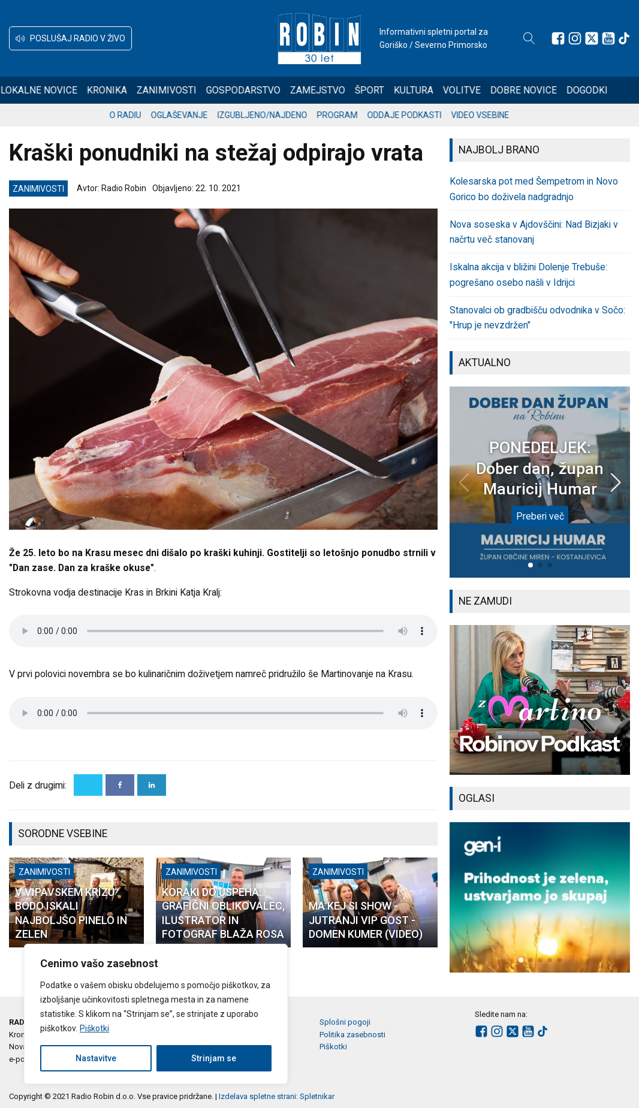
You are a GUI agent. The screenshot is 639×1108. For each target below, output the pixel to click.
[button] (70, 38)
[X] (88, 785)
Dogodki (602, 90)
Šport (385, 90)
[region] (156, 1014)
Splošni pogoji (345, 1022)
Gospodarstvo (259, 90)
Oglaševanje (189, 115)
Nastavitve (96, 1058)
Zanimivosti (182, 90)
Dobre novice (539, 90)
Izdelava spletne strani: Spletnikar (276, 1096)
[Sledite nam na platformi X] (591, 38)
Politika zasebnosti (352, 1034)
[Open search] (529, 38)
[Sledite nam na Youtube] (608, 38)
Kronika (123, 90)
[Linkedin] (151, 785)
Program (347, 115)
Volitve (477, 90)
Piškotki (94, 1028)
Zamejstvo (333, 90)
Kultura (429, 90)
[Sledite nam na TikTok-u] (624, 38)
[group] (540, 700)
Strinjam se (213, 1058)
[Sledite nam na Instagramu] (575, 38)
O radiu (136, 115)
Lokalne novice (54, 90)
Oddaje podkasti (415, 115)
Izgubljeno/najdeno (273, 115)
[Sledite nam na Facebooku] (558, 38)
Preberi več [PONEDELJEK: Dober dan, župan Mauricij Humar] (540, 516)
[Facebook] (120, 785)
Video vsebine (491, 115)
